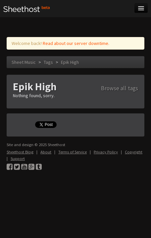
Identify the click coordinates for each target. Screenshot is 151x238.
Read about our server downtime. (76, 43)
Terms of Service (72, 151)
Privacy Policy (106, 151)
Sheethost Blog (20, 151)
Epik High (70, 62)
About (45, 151)
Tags (48, 62)
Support (18, 158)
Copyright (133, 151)
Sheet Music (24, 62)
